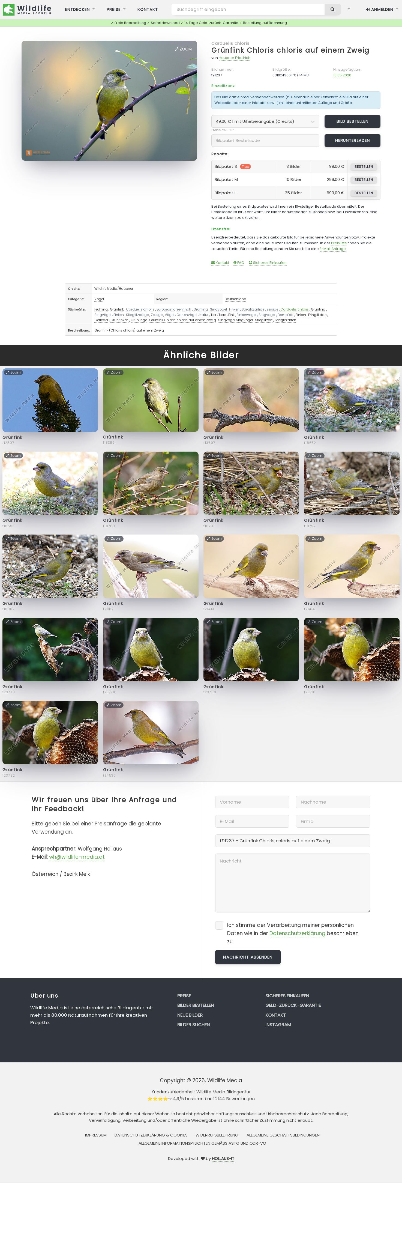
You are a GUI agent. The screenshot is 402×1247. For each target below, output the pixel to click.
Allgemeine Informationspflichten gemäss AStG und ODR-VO (202, 1143)
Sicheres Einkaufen (268, 262)
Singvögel (218, 309)
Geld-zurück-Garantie (293, 1005)
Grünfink (117, 309)
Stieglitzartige (253, 309)
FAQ (238, 262)
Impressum (96, 1135)
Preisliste (339, 243)
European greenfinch (174, 309)
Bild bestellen (353, 121)
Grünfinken (119, 320)
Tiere (222, 314)
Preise (184, 995)
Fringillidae (317, 314)
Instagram (278, 1024)
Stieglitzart (263, 320)
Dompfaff (285, 314)
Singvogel (267, 314)
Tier (213, 314)
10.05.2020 (342, 75)
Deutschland (235, 299)
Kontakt (220, 262)
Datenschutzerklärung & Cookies (151, 1135)
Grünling (200, 309)
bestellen (364, 166)
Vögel (99, 299)
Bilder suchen (193, 1024)
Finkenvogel (246, 314)
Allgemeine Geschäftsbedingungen (283, 1135)
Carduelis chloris (230, 43)
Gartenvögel (186, 314)
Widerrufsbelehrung (217, 1135)
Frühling (101, 309)
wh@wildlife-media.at (77, 857)
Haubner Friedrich (234, 57)
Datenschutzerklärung (297, 933)
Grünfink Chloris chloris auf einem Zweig (290, 50)
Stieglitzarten (285, 320)
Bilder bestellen (195, 1005)
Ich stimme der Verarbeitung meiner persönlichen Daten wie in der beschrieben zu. (293, 933)
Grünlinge (139, 320)
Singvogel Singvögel (235, 320)
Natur (203, 314)
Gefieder (101, 320)
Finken (234, 309)
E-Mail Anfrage (333, 248)
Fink (231, 314)
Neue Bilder (190, 1015)
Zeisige (272, 309)
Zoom (183, 49)
